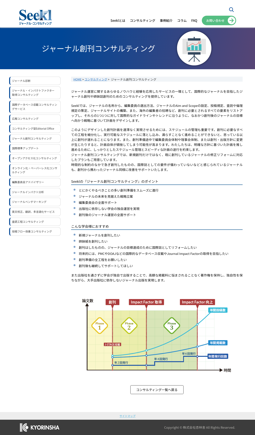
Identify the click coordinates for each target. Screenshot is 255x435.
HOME (77, 79)
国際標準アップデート (25, 148)
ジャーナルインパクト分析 (28, 192)
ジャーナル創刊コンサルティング (32, 138)
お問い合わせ (215, 20)
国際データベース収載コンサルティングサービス (34, 107)
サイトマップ (127, 416)
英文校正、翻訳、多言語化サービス (33, 212)
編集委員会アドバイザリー (28, 182)
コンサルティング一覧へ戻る (157, 389)
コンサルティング (95, 79)
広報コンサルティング (25, 118)
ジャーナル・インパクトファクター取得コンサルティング (33, 93)
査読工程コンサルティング (28, 222)
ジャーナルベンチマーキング (29, 202)
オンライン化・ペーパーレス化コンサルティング (34, 170)
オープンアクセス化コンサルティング (34, 158)
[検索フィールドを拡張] (231, 9)
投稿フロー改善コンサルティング (32, 231)
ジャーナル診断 (21, 81)
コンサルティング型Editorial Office (33, 128)
